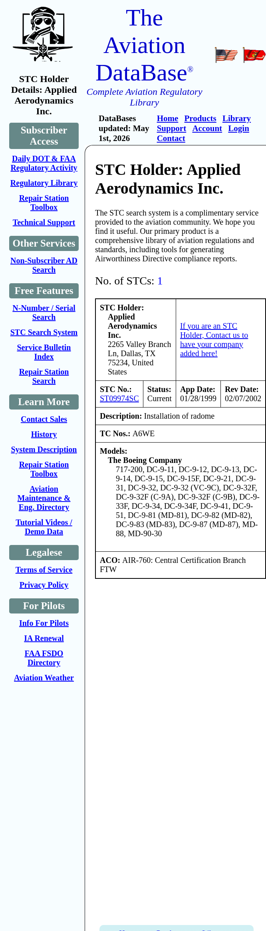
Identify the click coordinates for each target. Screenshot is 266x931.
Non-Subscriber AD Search (43, 265)
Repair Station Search (44, 376)
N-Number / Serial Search (43, 312)
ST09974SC (119, 398)
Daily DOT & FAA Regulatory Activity (43, 163)
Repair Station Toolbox (44, 203)
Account (207, 128)
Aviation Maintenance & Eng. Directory (44, 498)
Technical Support (44, 222)
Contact (171, 138)
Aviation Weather (44, 677)
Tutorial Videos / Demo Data (44, 527)
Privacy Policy (44, 584)
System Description (44, 449)
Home (168, 118)
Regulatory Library (43, 182)
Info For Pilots (44, 623)
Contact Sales (44, 419)
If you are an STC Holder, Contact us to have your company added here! (214, 339)
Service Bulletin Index (44, 352)
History (44, 434)
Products (200, 118)
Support (172, 128)
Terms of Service (44, 569)
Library (236, 118)
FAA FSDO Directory (44, 658)
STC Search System (44, 332)
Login (238, 128)
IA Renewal (44, 638)
